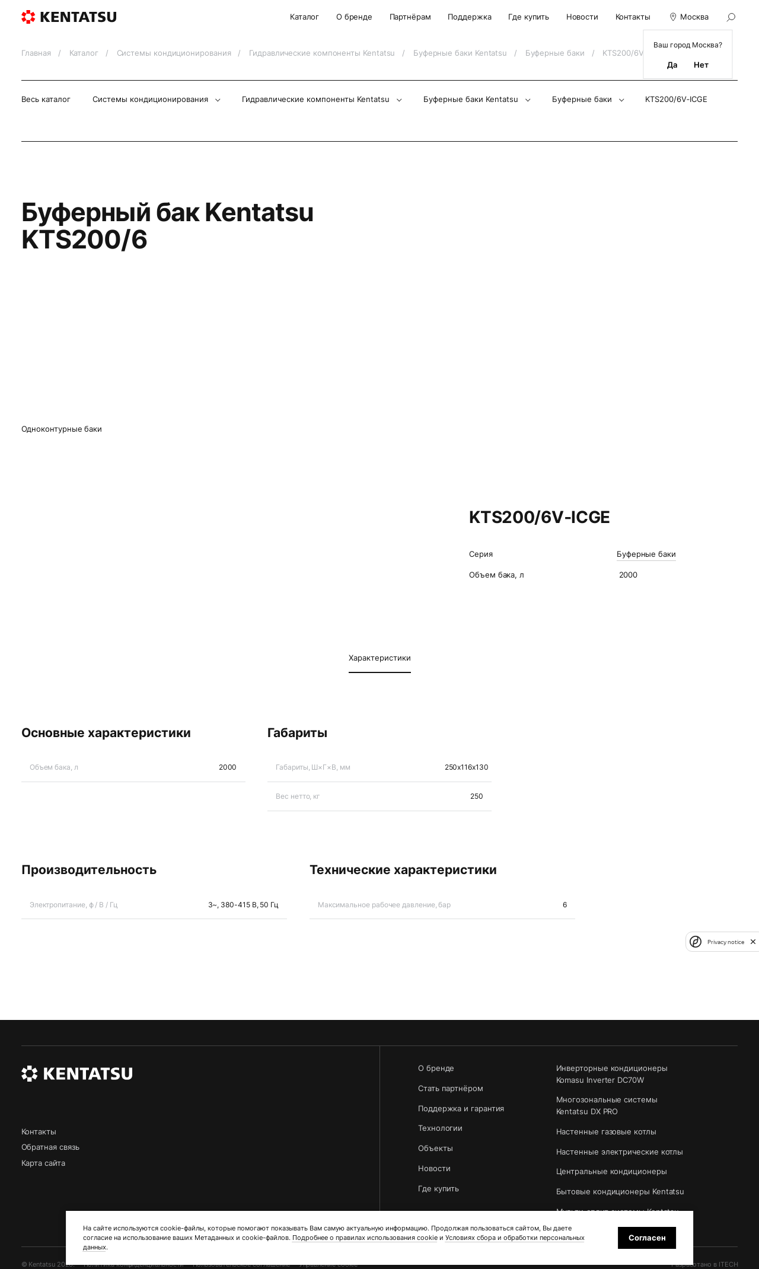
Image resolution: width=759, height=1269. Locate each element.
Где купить (528, 16)
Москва (687, 17)
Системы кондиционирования (175, 53)
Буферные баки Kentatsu (461, 53)
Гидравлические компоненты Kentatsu (323, 53)
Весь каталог (46, 99)
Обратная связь (50, 1147)
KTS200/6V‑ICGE (676, 99)
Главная (37, 53)
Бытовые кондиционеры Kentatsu (620, 1191)
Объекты (435, 1148)
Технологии (440, 1128)
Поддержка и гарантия (461, 1108)
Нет (701, 64)
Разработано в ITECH (704, 1264)
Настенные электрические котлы (620, 1151)
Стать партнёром (450, 1088)
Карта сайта (43, 1163)
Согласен (647, 1237)
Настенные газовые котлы (606, 1131)
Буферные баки (556, 53)
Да (672, 64)
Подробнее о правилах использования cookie (365, 1238)
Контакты (633, 16)
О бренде (354, 16)
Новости (582, 16)
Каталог (304, 16)
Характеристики (380, 657)
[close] (753, 941)
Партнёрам (410, 16)
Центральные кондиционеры (611, 1171)
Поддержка (469, 16)
